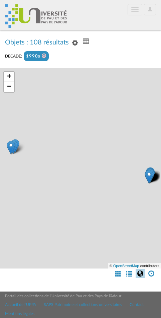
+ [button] (9, 77)
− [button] (9, 87)
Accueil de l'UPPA (20, 305)
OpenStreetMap (126, 266)
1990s (36, 56)
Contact (137, 305)
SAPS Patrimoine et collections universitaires (83, 305)
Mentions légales (19, 314)
